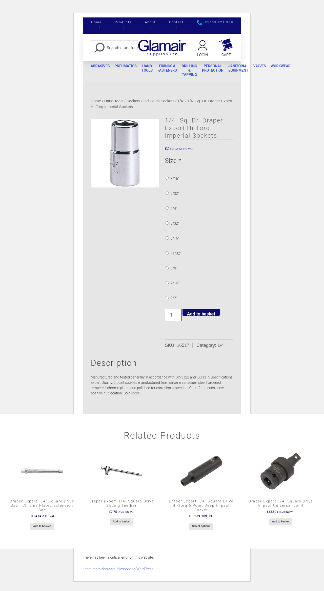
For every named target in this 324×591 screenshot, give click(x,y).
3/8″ (171, 268)
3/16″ (172, 179)
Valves (263, 66)
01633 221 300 (219, 22)
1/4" (181, 101)
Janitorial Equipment (241, 68)
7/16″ (172, 283)
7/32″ (172, 194)
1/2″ (171, 298)
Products (123, 22)
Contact (176, 22)
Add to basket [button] (42, 526)
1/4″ (171, 209)
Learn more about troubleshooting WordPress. (118, 569)
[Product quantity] (173, 315)
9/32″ (172, 224)
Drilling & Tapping (191, 70)
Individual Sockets (159, 101)
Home (96, 22)
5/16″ (172, 239)
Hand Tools (148, 68)
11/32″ (173, 253)
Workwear (284, 66)
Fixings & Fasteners (168, 68)
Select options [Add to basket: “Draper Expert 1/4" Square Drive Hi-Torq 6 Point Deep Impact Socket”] (201, 526)
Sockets (133, 101)
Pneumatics (126, 66)
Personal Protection (215, 68)
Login (202, 55)
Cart (226, 55)
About (150, 22)
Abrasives (100, 66)
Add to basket (201, 313)
